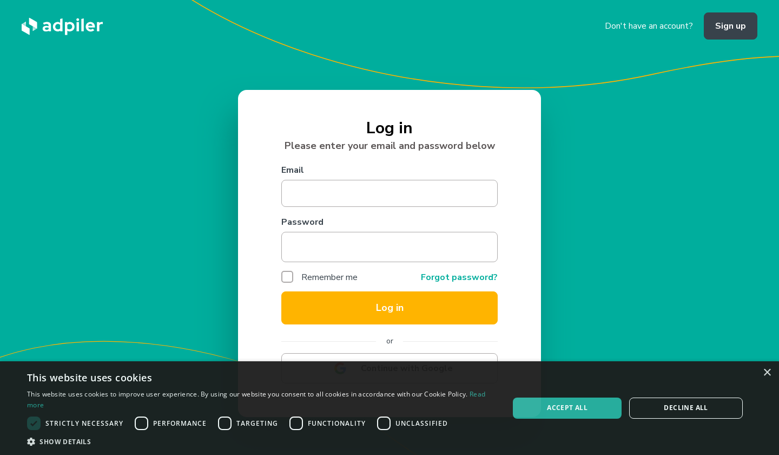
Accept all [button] (567, 407)
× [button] (767, 373)
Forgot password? (459, 277)
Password (302, 222)
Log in (390, 307)
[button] (261, 441)
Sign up (730, 26)
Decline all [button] (686, 407)
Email (292, 170)
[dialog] (389, 408)
